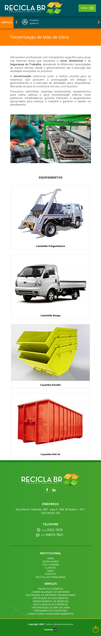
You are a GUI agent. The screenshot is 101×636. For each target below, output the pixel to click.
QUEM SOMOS (51, 561)
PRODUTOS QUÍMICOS (50, 588)
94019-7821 (52, 535)
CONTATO (50, 573)
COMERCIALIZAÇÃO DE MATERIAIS (51, 591)
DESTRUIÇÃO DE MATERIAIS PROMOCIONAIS (50, 595)
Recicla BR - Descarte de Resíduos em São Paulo (34, 8)
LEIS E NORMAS (50, 564)
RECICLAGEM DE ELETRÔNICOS (50, 604)
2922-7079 (52, 530)
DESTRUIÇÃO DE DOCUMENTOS (50, 598)
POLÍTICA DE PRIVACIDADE (51, 577)
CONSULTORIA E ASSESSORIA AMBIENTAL (50, 613)
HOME (50, 558)
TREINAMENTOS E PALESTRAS (50, 610)
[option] (57, 22)
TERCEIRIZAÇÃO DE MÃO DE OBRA (50, 607)
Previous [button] (16, 22)
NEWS (50, 570)
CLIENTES (50, 567)
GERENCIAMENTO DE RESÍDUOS (50, 601)
